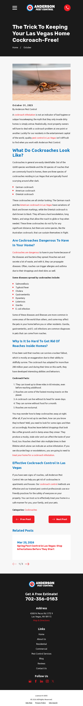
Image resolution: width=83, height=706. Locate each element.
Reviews (41, 663)
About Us (41, 639)
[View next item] (27, 564)
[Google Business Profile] (30, 681)
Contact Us (41, 668)
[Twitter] (52, 681)
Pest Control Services (41, 653)
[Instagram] (47, 681)
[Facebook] (35, 681)
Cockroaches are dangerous (25, 252)
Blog (41, 658)
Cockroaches (31, 510)
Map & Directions (41, 620)
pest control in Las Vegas (44, 138)
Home (41, 634)
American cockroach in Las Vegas (36, 205)
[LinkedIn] (41, 681)
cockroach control (48, 484)
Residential (41, 644)
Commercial (41, 649)
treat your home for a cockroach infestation (33, 455)
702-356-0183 (41, 598)
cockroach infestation (24, 115)
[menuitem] (29, 703)
